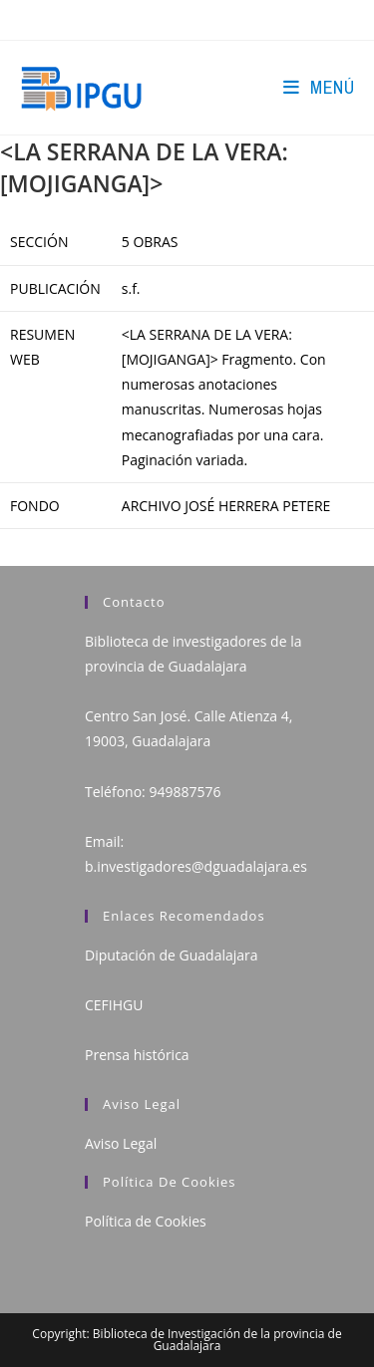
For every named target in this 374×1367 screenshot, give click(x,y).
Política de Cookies (145, 1221)
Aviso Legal (121, 1143)
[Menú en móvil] (318, 87)
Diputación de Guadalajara (171, 955)
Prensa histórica (137, 1054)
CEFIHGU (114, 1004)
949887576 (184, 791)
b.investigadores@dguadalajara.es (196, 866)
